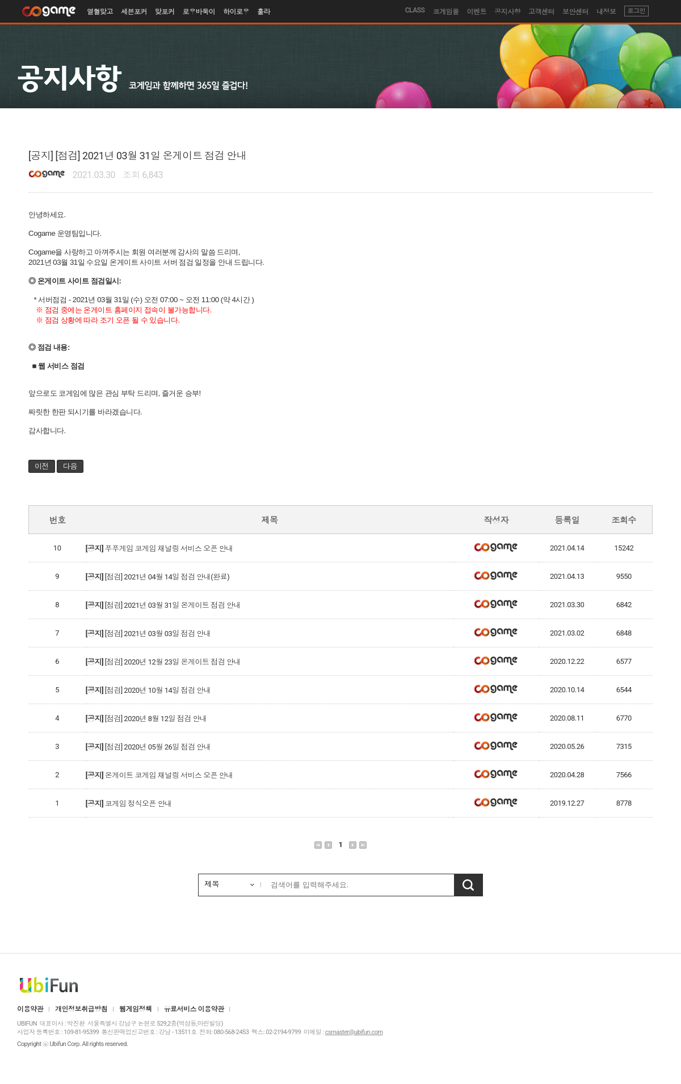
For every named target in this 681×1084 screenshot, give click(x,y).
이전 (42, 466)
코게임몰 (446, 12)
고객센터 (541, 12)
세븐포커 (134, 12)
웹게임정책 (135, 1009)
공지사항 (507, 12)
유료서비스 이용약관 (194, 1009)
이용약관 (30, 1009)
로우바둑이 (199, 12)
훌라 (263, 12)
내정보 (606, 12)
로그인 (637, 11)
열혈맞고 (100, 12)
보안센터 (575, 12)
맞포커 (165, 12)
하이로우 (236, 12)
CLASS (415, 10)
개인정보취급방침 (81, 1009)
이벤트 (477, 12)
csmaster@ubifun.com (354, 1032)
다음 (70, 466)
